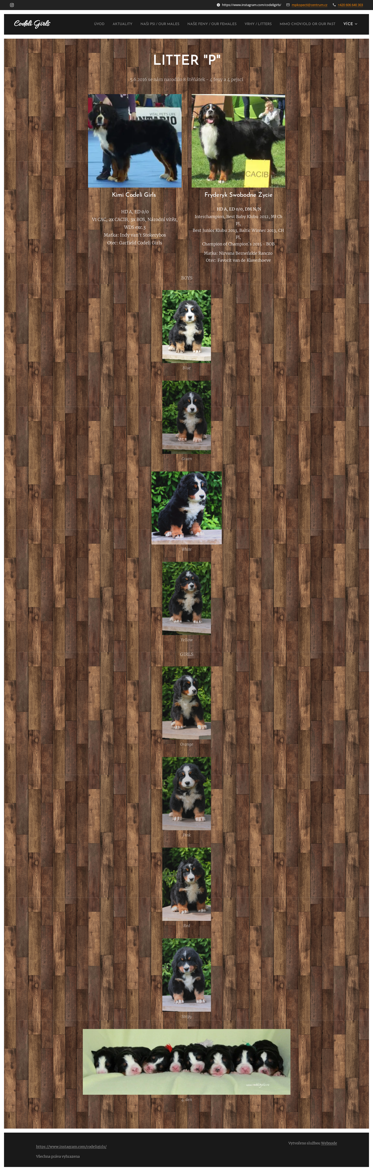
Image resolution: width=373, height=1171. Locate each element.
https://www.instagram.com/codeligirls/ (71, 1146)
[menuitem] (137, 24)
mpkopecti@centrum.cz (309, 5)
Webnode (329, 1143)
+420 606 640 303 (350, 5)
